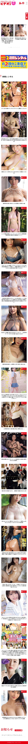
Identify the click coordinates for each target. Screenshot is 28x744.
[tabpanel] (7, 34)
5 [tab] (17, 47)
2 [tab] (11, 47)
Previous (1, 61)
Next (26, 61)
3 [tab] (13, 47)
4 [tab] (15, 47)
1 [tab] (9, 47)
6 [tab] (19, 47)
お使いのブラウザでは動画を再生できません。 (14, 13)
